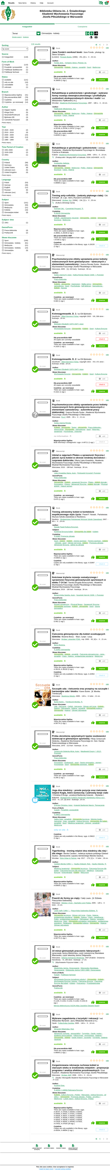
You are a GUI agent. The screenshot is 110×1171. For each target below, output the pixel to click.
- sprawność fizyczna (76, 482)
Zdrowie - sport (60, 543)
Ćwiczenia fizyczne (86, 981)
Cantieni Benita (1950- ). (63, 864)
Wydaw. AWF (66, 1075)
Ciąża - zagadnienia (95, 917)
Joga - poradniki (69, 821)
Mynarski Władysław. (64, 1029)
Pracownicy (81, 983)
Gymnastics (58, 484)
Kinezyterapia (67, 872)
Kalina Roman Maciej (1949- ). (88, 275)
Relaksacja (67, 923)
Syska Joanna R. (63, 275)
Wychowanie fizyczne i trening (65, 981)
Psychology (58, 763)
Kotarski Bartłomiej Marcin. (89, 805)
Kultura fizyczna (101, 329)
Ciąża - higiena (68, 115)
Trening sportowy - (98, 541)
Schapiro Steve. (76, 63)
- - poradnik (66, 654)
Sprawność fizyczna (91, 604)
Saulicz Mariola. (99, 864)
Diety (65, 921)
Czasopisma (82, 27)
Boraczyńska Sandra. (64, 595)
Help (41, 3)
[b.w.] (63, 417)
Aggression (75, 284)
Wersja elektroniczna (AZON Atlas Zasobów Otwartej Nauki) (76, 1006)
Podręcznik (58, 988)
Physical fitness (77, 604)
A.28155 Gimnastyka (62, 213)
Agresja (64, 288)
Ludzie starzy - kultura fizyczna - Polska (78, 1099)
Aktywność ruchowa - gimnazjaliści (67, 1033)
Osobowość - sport (71, 763)
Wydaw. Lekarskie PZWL (71, 639)
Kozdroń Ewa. (59, 1085)
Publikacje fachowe (68, 975)
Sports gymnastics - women (90, 763)
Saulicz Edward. (82, 864)
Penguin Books (66, 57)
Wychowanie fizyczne (62, 329)
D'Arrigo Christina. (63, 805)
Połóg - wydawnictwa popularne (66, 919)
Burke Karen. (59, 702)
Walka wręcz (86, 284)
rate (107, 48)
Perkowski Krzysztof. (89, 473)
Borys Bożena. (59, 645)
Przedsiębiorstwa (93, 983)
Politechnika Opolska (66, 1023)
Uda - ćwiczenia (60, 706)
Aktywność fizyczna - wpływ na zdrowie (69, 545)
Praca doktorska (60, 279)
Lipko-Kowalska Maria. (65, 473)
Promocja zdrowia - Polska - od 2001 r (85, 1097)
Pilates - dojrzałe (97, 482)
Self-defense (86, 286)
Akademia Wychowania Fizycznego (73, 103)
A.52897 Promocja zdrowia (64, 536)
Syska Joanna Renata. (62, 423)
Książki (57, 810)
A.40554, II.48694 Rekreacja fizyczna (68, 1090)
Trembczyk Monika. (74, 702)
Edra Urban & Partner (68, 858)
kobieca (94, 708)
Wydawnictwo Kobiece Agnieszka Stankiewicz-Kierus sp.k (82, 798)
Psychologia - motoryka (73, 431)
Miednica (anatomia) (62, 869)
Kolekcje (26, 37)
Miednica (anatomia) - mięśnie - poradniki (84, 823)
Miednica (90, 871)
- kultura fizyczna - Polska (67, 1095)
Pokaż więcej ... (7, 122)
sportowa (62, 606)
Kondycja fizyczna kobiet (63, 532)
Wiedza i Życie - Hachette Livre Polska (76, 903)
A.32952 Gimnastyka (62, 650)
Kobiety (95, 532)
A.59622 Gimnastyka (62, 815)
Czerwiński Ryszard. (74, 209)
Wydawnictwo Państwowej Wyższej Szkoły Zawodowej (81, 519)
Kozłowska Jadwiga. (62, 163)
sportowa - (82, 764)
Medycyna (96, 67)
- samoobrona (75, 429)
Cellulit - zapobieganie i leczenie (66, 218)
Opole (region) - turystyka (81, 1038)
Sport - (59, 541)
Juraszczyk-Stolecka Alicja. (67, 751)
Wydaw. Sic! (67, 200)
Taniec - (79, 427)
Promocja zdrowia (96, 543)
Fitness (67, 484)
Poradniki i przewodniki (70, 810)
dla (82, 532)
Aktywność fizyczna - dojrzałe (85, 484)
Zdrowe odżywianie (79, 710)
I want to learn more (46, 1169)
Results (11, 3)
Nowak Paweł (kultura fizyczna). (66, 527)
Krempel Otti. (59, 209)
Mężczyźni (85, 872)
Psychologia (75, 286)
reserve (102, 80)
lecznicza (81, 819)
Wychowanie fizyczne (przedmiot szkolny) (70, 979)
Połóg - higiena (86, 113)
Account (50, 3)
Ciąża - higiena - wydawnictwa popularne (77, 656)
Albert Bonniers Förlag (69, 316)
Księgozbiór (27, 27)
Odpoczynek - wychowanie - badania (87, 1035)
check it (102, 246)
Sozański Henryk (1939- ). (90, 595)
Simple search (17, 37)
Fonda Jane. (59, 63)
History (33, 3)
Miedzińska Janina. (67, 968)
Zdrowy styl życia (89, 706)
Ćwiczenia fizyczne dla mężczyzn (73, 871)
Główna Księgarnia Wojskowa (72, 958)
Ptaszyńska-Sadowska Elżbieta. (84, 911)
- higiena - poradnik (75, 67)
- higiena (80, 917)
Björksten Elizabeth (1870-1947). (69, 324)
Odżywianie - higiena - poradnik (73, 708)
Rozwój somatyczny (61, 604)
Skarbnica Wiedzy (68, 696)
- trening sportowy (76, 541)
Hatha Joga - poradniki (62, 819)
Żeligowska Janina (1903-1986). (83, 970)
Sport (89, 67)
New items (22, 3)
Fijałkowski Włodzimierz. (65, 109)
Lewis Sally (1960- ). (62, 911)
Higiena (67, 710)
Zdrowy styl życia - (78, 543)
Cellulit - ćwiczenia (75, 706)
